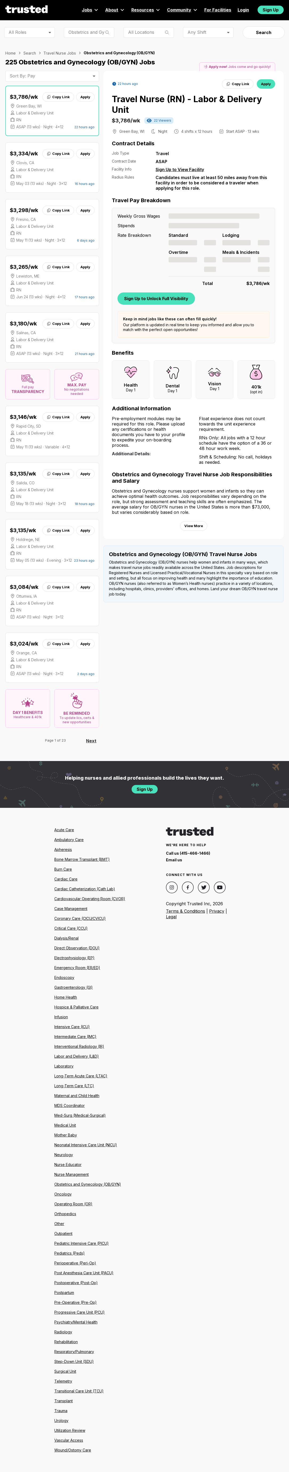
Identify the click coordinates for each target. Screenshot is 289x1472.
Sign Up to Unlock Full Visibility (156, 298)
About (115, 10)
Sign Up (271, 10)
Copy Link (58, 97)
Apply (85, 97)
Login (243, 10)
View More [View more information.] (193, 526)
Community (182, 10)
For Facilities (217, 10)
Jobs (90, 10)
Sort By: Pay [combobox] (22, 75)
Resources (146, 10)
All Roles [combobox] (17, 32)
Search (263, 32)
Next (91, 740)
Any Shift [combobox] (197, 32)
